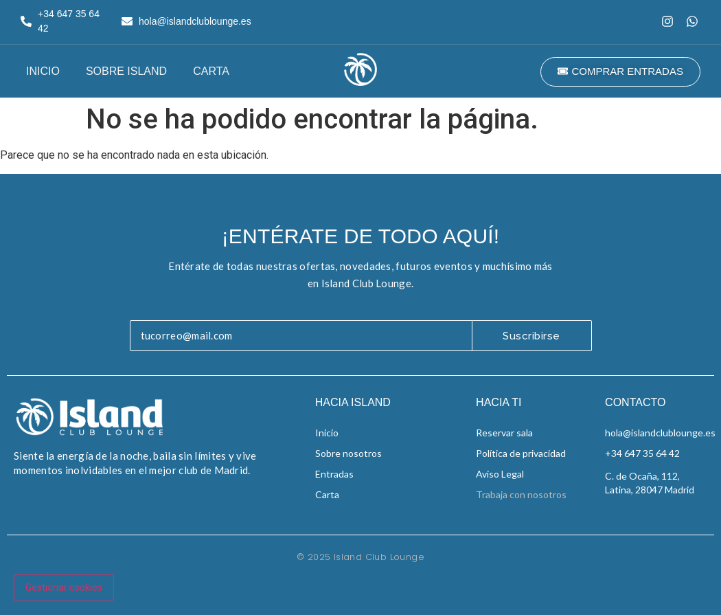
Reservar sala (504, 432)
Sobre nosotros (348, 453)
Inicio (43, 71)
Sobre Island (126, 71)
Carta (211, 71)
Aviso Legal (500, 474)
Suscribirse (531, 336)
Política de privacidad (521, 453)
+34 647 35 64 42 (642, 453)
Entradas (334, 474)
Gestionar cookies (63, 587)
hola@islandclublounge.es (660, 432)
